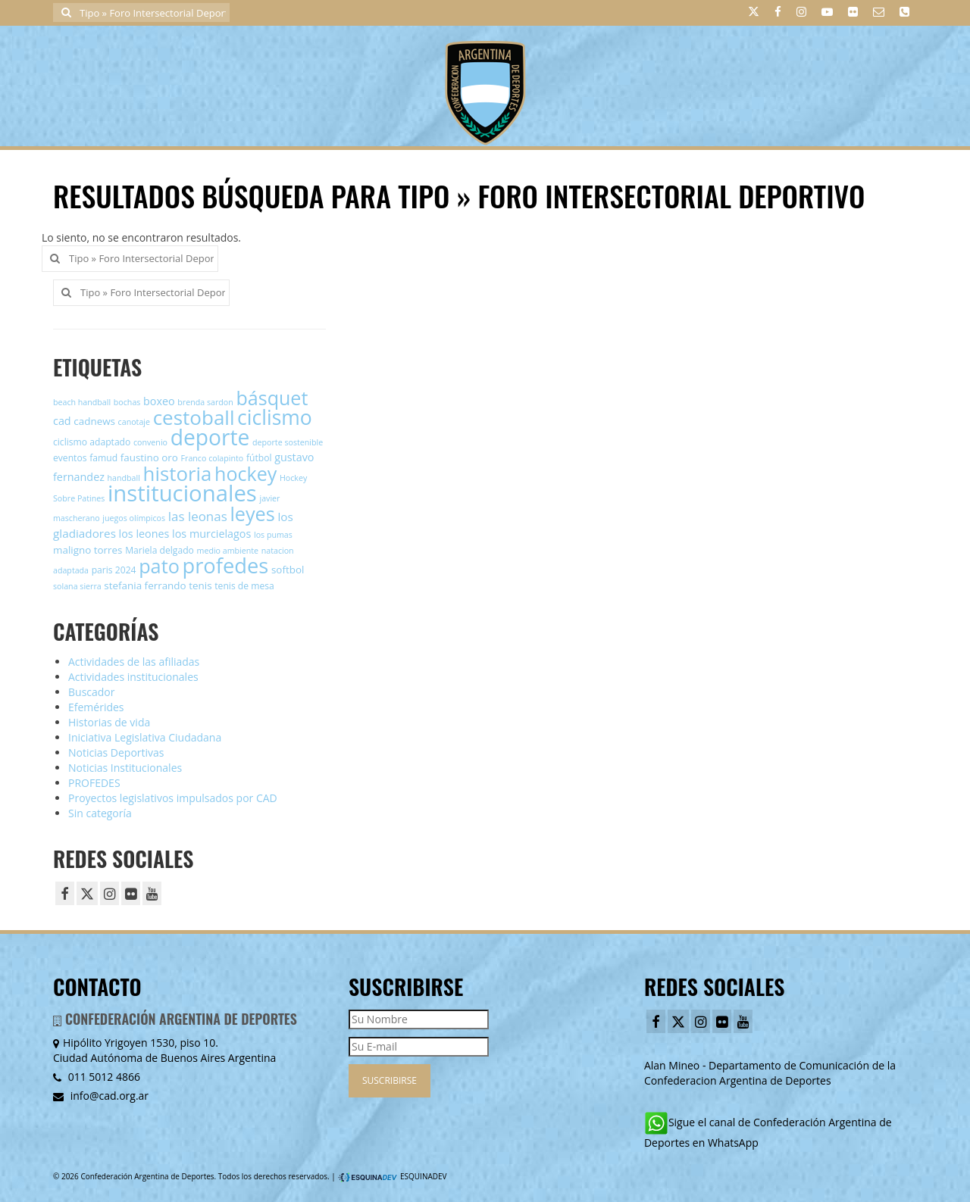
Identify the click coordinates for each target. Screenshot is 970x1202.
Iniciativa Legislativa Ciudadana (144, 737)
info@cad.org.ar (101, 1095)
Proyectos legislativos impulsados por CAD (172, 798)
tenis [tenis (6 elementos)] (200, 585)
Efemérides (96, 707)
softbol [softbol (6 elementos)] (287, 569)
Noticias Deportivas (116, 752)
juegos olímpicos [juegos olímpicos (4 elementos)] (133, 518)
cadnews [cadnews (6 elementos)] (94, 421)
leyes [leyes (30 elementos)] (252, 513)
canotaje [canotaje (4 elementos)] (134, 422)
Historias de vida (109, 722)
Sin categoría (100, 813)
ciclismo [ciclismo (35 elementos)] (274, 417)
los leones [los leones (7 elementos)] (144, 533)
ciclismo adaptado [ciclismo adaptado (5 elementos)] (91, 442)
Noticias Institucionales (125, 767)
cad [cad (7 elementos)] (62, 421)
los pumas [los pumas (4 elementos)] (273, 534)
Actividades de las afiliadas (133, 661)
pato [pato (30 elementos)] (159, 566)
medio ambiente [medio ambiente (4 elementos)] (228, 550)
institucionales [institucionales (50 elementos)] (182, 493)
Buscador (91, 692)
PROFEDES (94, 783)
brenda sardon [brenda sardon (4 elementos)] (205, 402)
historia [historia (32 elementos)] (177, 473)
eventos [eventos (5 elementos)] (70, 457)
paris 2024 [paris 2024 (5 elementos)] (114, 570)
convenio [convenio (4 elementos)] (150, 442)
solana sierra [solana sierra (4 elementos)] (77, 586)
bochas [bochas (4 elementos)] (127, 402)
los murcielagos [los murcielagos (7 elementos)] (211, 533)
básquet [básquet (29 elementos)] (272, 398)
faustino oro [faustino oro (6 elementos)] (149, 457)
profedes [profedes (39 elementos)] (225, 565)
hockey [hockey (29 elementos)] (245, 473)
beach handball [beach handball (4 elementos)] (82, 402)
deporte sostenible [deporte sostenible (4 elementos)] (287, 442)
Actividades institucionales (133, 677)
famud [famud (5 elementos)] (103, 457)
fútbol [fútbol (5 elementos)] (259, 457)
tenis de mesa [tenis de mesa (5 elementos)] (244, 585)
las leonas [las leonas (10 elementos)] (197, 516)
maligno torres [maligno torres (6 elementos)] (88, 550)
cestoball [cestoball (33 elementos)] (194, 417)
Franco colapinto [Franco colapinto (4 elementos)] (212, 458)
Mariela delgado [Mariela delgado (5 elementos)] (159, 550)
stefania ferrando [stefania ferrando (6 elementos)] (145, 585)
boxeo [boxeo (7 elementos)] (159, 401)
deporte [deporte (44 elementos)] (210, 437)
